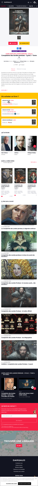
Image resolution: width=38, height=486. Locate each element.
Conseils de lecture (21, 6)
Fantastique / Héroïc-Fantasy (19, 51)
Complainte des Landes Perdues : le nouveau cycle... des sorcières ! (18, 283)
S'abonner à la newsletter (19, 469)
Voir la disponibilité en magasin (11, 114)
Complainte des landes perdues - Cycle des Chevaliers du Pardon (8, 395)
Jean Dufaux (6, 61)
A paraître (3, 6)
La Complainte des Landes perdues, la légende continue (18, 228)
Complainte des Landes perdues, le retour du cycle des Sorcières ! (18, 255)
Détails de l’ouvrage (21, 69)
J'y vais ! (19, 445)
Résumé (13, 69)
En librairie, (9, 111)
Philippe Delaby (23, 61)
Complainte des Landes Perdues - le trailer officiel (16, 311)
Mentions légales (19, 467)
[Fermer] (36, 479)
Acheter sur (7, 122)
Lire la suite (4, 90)
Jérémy (14, 61)
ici (27, 427)
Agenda (31, 6)
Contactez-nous (19, 463)
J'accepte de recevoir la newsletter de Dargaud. (13, 424)
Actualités (11, 6)
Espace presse (19, 465)
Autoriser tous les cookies (24, 484)
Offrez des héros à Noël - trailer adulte (26, 394)
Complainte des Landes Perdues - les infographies (16, 337)
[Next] (34, 146)
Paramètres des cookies (19, 471)
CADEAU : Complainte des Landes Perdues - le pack (17, 364)
